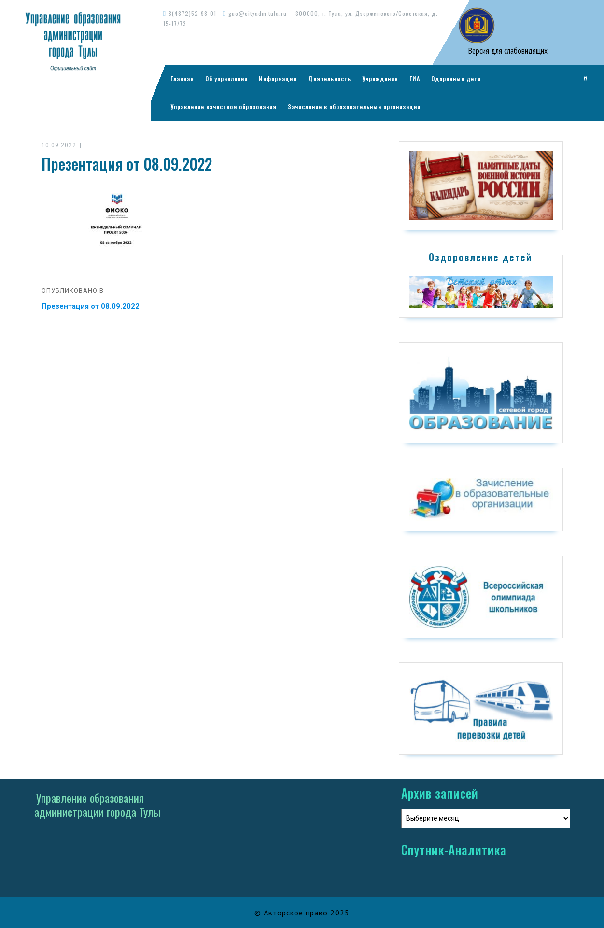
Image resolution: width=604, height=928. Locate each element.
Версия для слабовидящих (507, 50)
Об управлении (226, 78)
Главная (182, 78)
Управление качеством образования (223, 106)
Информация (278, 78)
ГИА (414, 78)
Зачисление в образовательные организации (354, 106)
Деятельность (329, 78)
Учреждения (380, 78)
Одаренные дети (456, 78)
